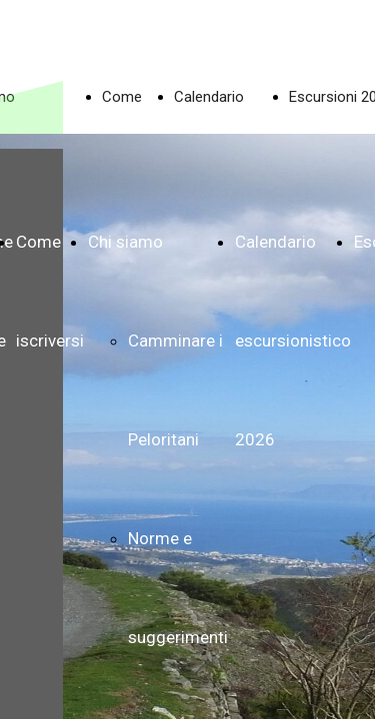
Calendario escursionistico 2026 (293, 340)
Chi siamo (125, 242)
